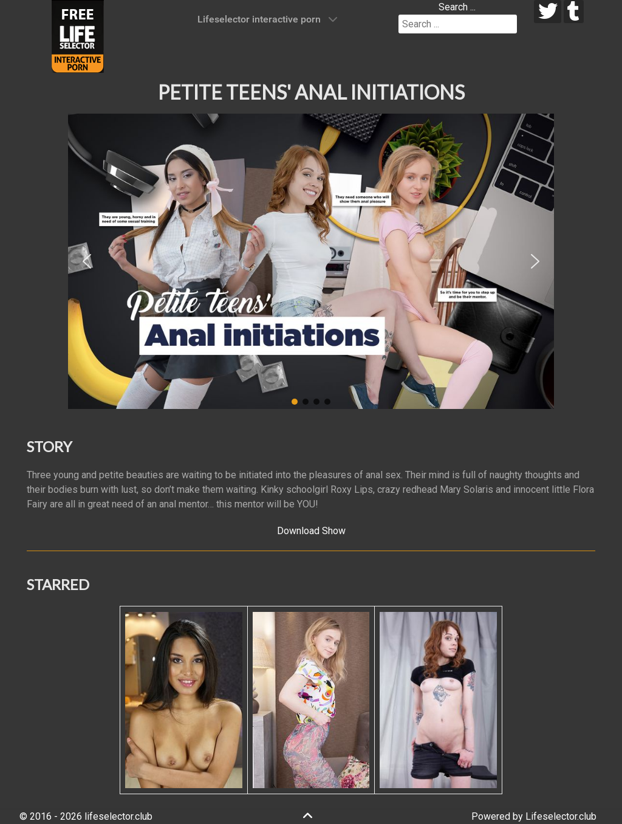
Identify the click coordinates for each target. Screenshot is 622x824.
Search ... (457, 7)
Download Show (311, 531)
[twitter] (547, 11)
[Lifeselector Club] (78, 35)
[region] (311, 261)
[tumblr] (574, 11)
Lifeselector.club (560, 816)
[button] (87, 261)
